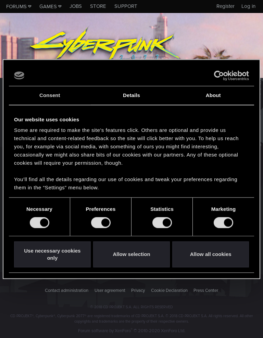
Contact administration (66, 290)
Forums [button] (16, 6)
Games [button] (48, 6)
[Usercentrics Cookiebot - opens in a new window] (219, 75)
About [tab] (213, 95)
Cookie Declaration (169, 290)
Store (98, 6)
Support (125, 6)
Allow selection (131, 254)
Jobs (76, 6)
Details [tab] (131, 95)
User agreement (110, 290)
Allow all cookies (210, 254)
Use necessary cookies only (52, 254)
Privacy (138, 290)
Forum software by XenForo (131, 331)
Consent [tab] (49, 95)
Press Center (205, 290)
